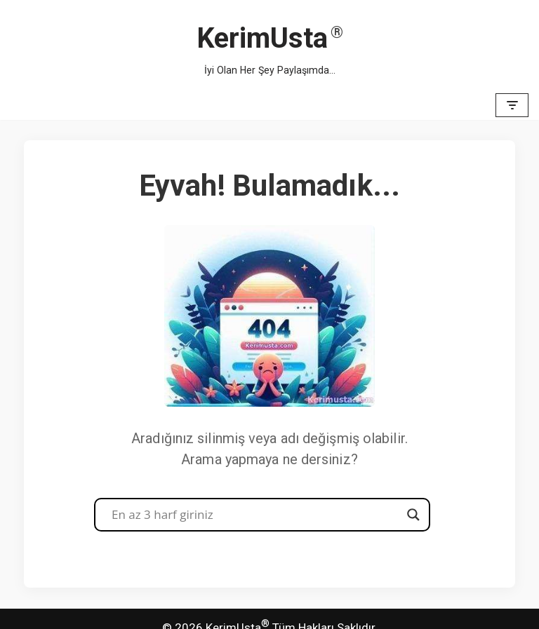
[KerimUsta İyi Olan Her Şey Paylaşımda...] (270, 45)
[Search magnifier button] (413, 515)
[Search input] (256, 515)
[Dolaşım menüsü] (511, 105)
